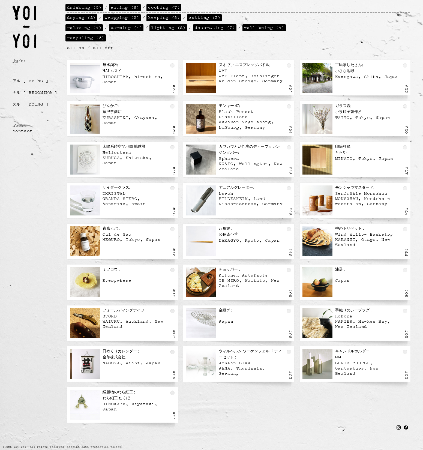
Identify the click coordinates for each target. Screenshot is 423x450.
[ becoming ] (35, 92)
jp (15, 60)
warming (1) (126, 27)
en (24, 60)
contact (23, 130)
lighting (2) (168, 27)
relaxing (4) (84, 27)
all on (76, 47)
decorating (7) (215, 27)
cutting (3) (205, 17)
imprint (73, 446)
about (20, 125)
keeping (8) (164, 17)
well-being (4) (264, 27)
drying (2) (81, 17)
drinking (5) (84, 7)
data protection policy (101, 446)
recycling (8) (86, 37)
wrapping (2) (122, 17)
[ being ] (31, 80)
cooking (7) (164, 7)
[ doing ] (31, 103)
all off (103, 47)
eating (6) (124, 7)
